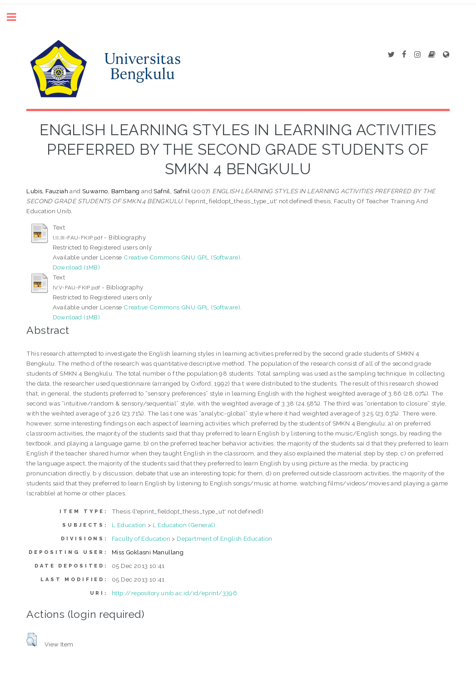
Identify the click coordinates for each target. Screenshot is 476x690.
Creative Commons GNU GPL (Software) (182, 257)
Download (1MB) (76, 267)
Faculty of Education (141, 538)
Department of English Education (224, 538)
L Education (129, 525)
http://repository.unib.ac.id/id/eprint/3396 (174, 593)
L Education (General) (184, 525)
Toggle (16, 17)
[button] (31, 639)
